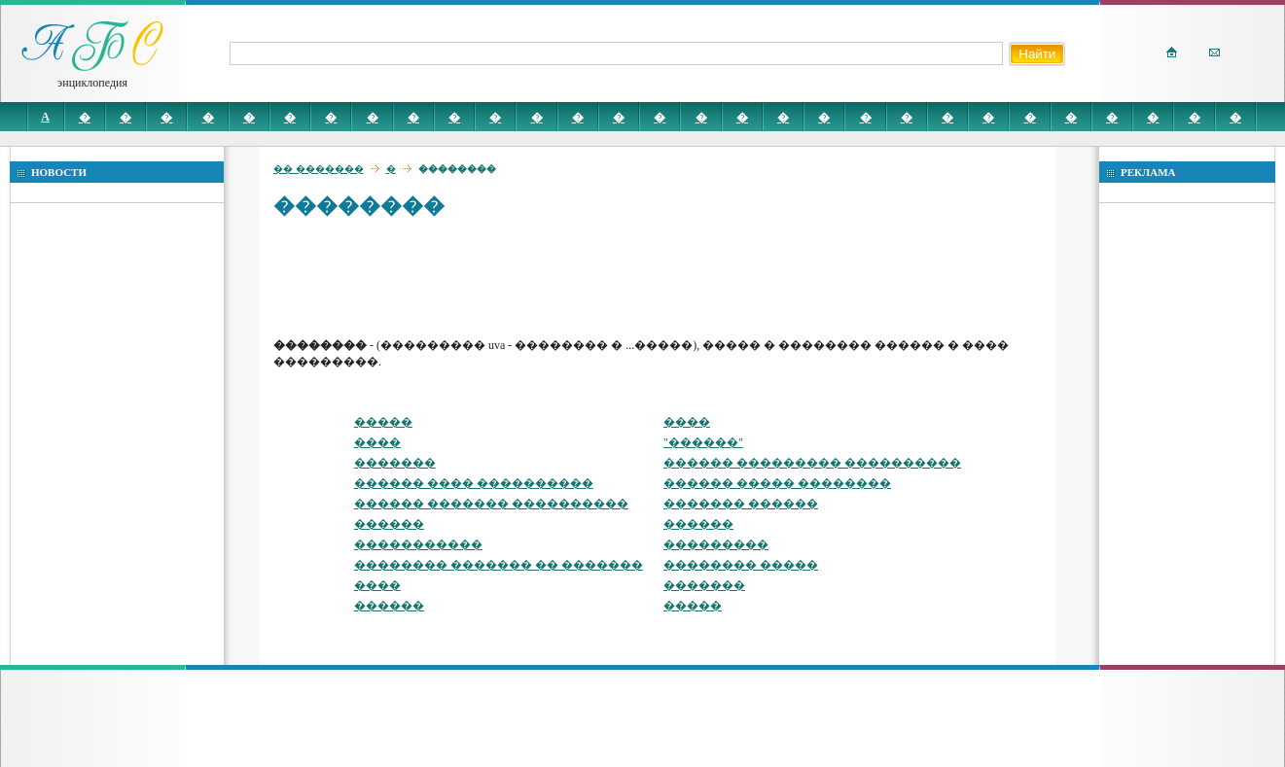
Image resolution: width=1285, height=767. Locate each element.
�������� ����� (740, 565)
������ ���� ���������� (473, 483)
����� (383, 422)
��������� (715, 544)
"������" (703, 442)
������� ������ (740, 503)
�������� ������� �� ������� (498, 565)
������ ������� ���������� (491, 503)
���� (686, 422)
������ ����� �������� (777, 483)
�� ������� (318, 168)
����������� (418, 544)
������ (389, 524)
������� (395, 463)
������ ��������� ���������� (812, 463)
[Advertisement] (627, 277)
